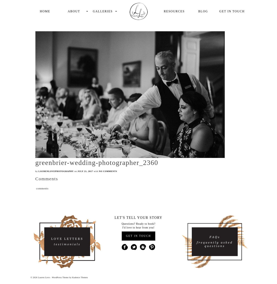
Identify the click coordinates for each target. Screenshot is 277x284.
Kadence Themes (80, 277)
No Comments (108, 171)
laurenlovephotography (56, 171)
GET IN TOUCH (138, 236)
